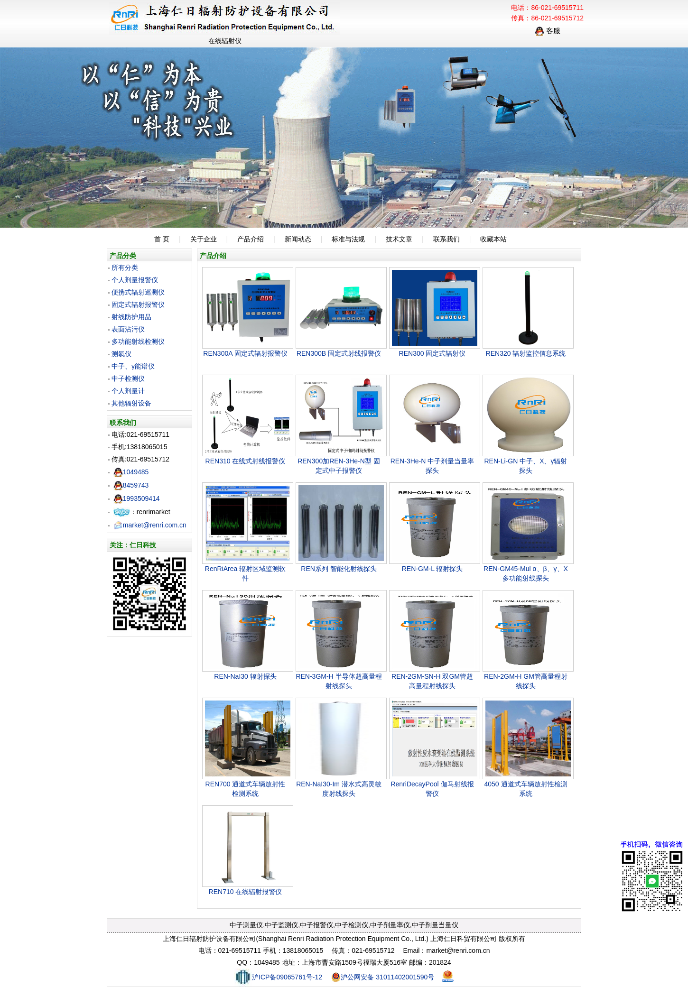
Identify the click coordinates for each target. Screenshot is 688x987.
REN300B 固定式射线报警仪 (339, 353)
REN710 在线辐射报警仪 (245, 891)
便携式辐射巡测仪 (138, 292)
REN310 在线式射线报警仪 (245, 461)
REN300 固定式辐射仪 (432, 353)
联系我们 (446, 239)
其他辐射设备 (131, 403)
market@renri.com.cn (149, 525)
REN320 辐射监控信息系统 (526, 353)
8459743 (131, 485)
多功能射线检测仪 (138, 341)
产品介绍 (250, 239)
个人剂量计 (128, 391)
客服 (547, 31)
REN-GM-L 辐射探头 (432, 568)
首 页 (161, 239)
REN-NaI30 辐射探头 (245, 676)
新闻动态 (298, 239)
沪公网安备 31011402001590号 (382, 977)
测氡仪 (121, 354)
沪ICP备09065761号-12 (278, 977)
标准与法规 (348, 239)
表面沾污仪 (128, 329)
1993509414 (136, 498)
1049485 (131, 472)
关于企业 (203, 239)
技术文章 (399, 239)
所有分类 (125, 267)
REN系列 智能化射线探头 (338, 568)
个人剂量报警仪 (135, 280)
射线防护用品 (131, 317)
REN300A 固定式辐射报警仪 (245, 353)
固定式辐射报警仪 (138, 304)
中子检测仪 (128, 378)
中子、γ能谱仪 (133, 366)
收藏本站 (493, 239)
